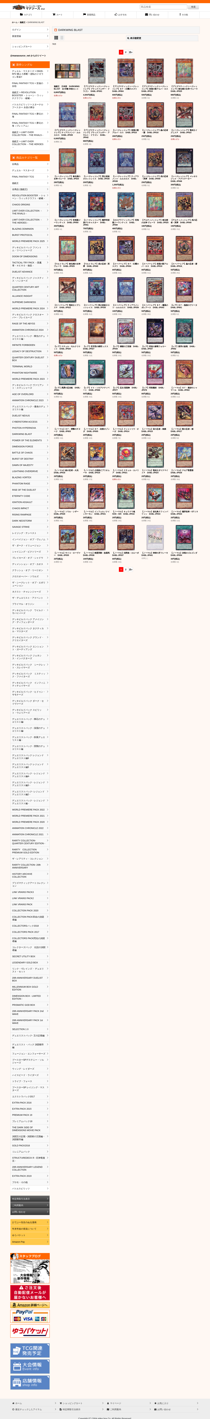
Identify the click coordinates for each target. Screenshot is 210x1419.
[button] (184, 15)
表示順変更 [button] (134, 38)
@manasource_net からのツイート (28, 55)
